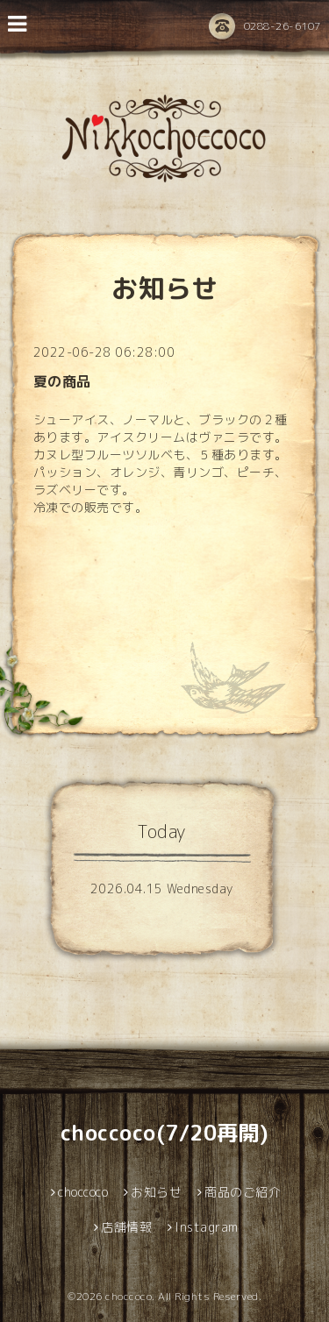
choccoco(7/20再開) (165, 1133)
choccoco (128, 1296)
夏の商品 (62, 381)
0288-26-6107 (265, 27)
